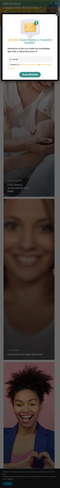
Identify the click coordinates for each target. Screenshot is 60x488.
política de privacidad (28, 64)
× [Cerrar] (57, 14)
